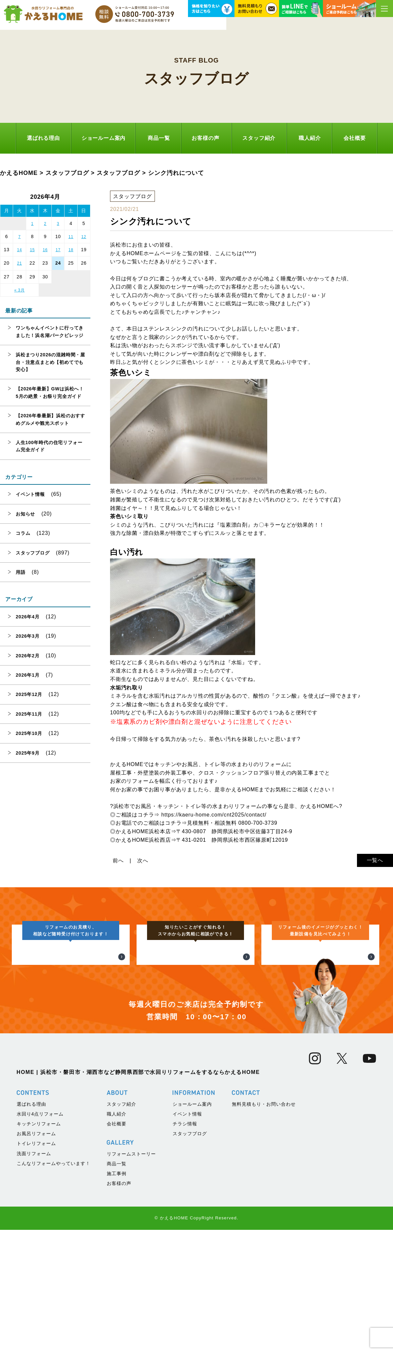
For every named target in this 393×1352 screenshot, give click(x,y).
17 (58, 250)
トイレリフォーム (36, 1274)
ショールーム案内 (103, 138)
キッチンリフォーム (39, 1254)
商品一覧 (159, 138)
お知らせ (25, 513)
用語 (21, 572)
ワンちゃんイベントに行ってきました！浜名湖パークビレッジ (50, 331)
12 (83, 237)
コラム (23, 533)
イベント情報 (30, 494)
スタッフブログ (33, 552)
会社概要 (354, 138)
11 (70, 237)
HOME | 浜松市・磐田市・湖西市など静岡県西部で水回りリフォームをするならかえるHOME (138, 1203)
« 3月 (19, 290)
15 (32, 250)
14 (19, 250)
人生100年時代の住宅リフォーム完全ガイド (49, 446)
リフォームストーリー (131, 1284)
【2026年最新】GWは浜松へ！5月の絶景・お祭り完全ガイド (50, 392)
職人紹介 (310, 138)
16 (45, 250)
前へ (118, 860)
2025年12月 (29, 694)
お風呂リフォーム (36, 1265)
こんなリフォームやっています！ (53, 1294)
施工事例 (116, 1304)
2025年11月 (29, 714)
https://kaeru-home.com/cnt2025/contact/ (213, 814)
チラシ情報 (185, 1254)
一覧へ (375, 860)
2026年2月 (28, 655)
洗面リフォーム (34, 1284)
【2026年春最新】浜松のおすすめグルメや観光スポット (50, 419)
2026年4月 (28, 616)
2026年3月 (28, 636)
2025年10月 (29, 733)
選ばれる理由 (43, 138)
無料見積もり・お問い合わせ (264, 1235)
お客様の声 (205, 138)
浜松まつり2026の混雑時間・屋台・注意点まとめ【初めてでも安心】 (50, 362)
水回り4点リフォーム (40, 1245)
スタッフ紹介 (258, 138)
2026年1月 (28, 675)
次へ (142, 860)
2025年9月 (28, 753)
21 (19, 263)
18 (70, 250)
